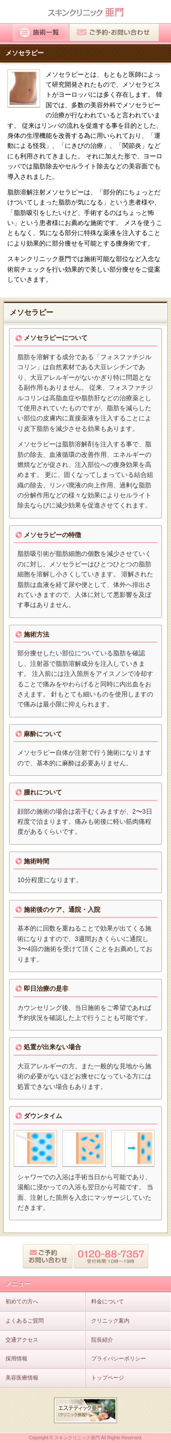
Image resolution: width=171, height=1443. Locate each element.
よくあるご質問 (24, 1321)
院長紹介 (102, 1340)
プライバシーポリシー (118, 1358)
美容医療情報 (21, 1378)
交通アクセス (21, 1340)
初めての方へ (21, 1301)
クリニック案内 (110, 1321)
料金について (107, 1301)
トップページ (107, 1378)
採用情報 (16, 1358)
